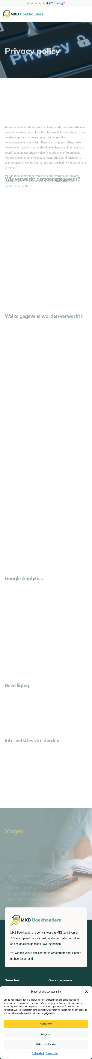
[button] (86, 992)
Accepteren (46, 1024)
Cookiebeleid (38, 1053)
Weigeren (46, 1034)
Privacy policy (52, 1053)
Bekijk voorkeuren (46, 1044)
